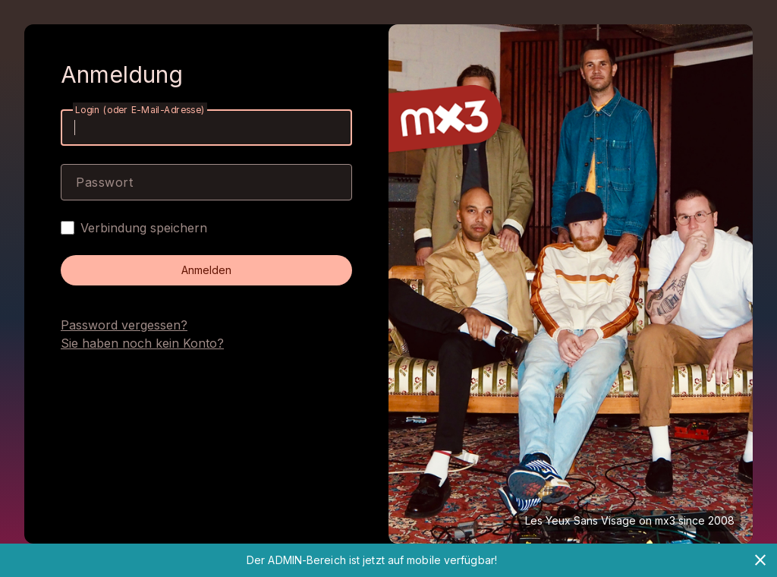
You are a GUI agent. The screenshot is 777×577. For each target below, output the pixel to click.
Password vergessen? (124, 325)
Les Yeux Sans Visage (580, 520)
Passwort (104, 182)
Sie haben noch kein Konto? (142, 343)
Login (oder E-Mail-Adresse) (140, 109)
